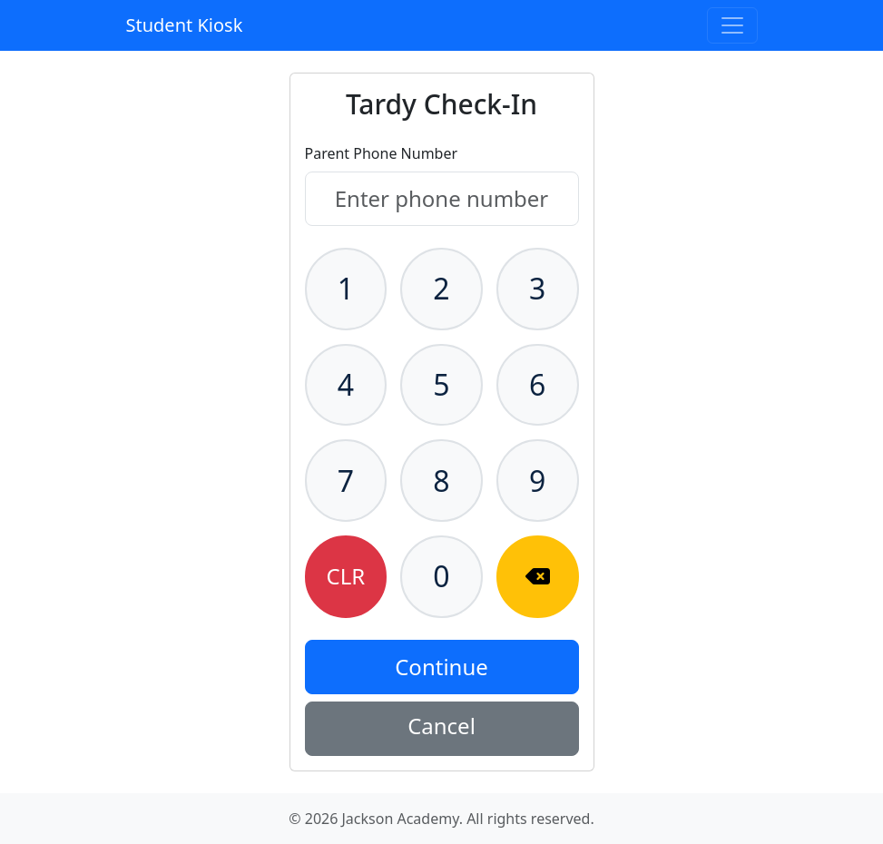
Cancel (441, 726)
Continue (441, 667)
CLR (346, 576)
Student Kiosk (184, 25)
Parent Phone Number (381, 153)
